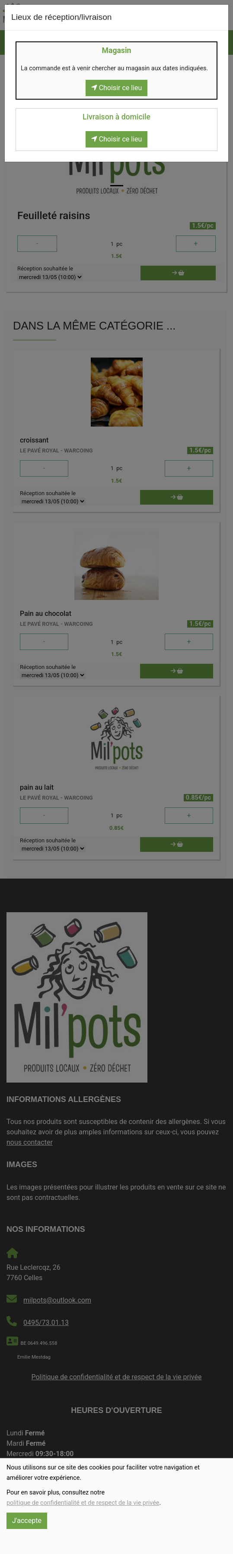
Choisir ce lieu (116, 88)
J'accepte (26, 1520)
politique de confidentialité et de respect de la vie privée (82, 1503)
